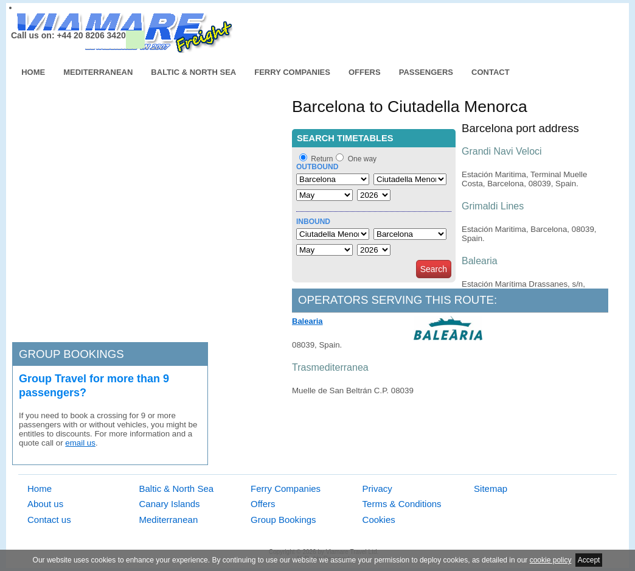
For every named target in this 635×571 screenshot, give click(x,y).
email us (80, 442)
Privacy (377, 488)
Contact (490, 72)
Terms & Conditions (402, 504)
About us (45, 504)
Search (433, 269)
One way (362, 159)
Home (33, 72)
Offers (365, 72)
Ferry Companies (292, 72)
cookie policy (551, 560)
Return (322, 159)
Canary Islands (169, 504)
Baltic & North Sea (193, 72)
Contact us (49, 519)
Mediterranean (98, 72)
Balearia (307, 321)
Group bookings (71, 354)
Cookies (379, 519)
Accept (589, 560)
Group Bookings (283, 519)
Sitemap (490, 488)
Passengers (426, 72)
